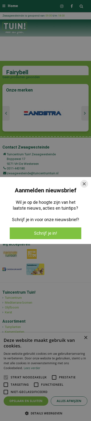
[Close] (84, 184)
